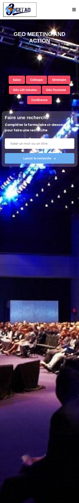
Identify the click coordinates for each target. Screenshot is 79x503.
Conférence (39, 100)
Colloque (36, 79)
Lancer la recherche (39, 158)
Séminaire (59, 79)
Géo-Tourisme (56, 90)
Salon (17, 79)
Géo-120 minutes (25, 90)
